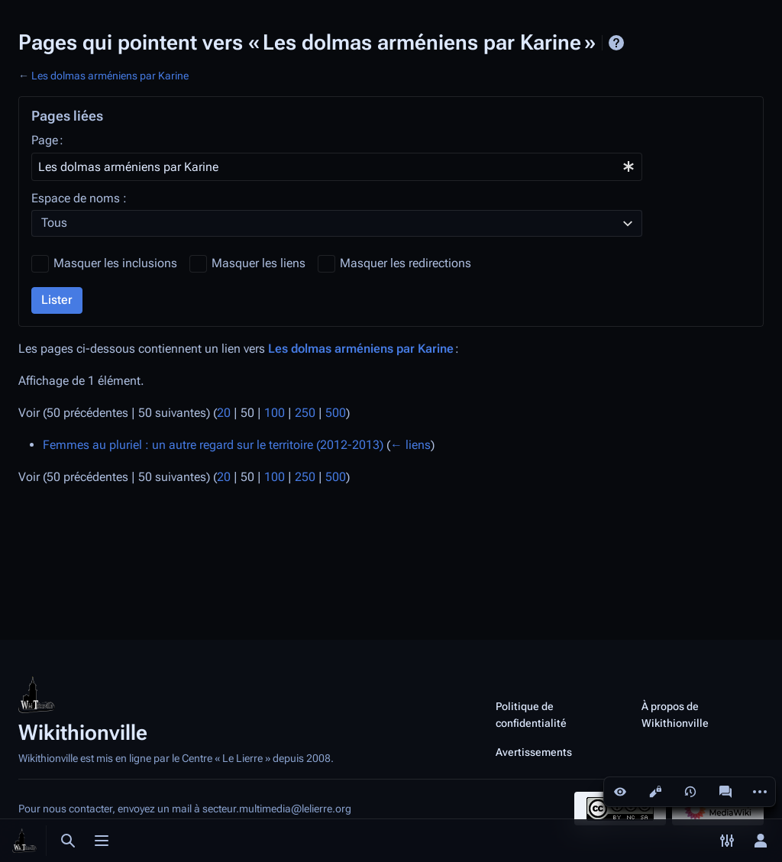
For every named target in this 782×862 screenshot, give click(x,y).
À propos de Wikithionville (675, 714)
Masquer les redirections (405, 263)
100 (274, 412)
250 (305, 412)
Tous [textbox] (54, 222)
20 (224, 412)
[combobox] (336, 167)
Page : (47, 140)
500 (335, 412)
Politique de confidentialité (531, 714)
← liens (410, 444)
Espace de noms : (79, 198)
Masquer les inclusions (115, 263)
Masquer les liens (258, 263)
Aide (616, 42)
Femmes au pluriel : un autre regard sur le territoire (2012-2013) (213, 444)
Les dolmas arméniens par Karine (110, 75)
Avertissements (534, 752)
